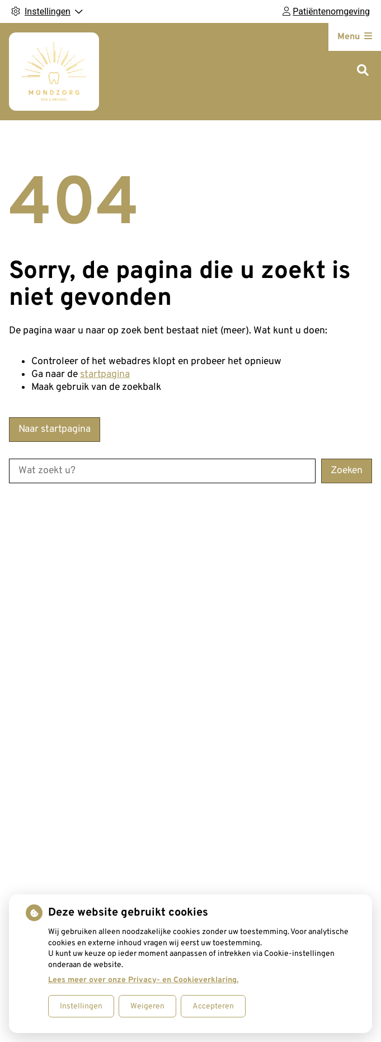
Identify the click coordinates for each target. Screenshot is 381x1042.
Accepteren (213, 1006)
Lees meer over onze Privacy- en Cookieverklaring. (143, 980)
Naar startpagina (54, 429)
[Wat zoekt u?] (162, 471)
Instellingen (81, 1006)
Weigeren (147, 1006)
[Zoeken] (363, 71)
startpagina (105, 374)
